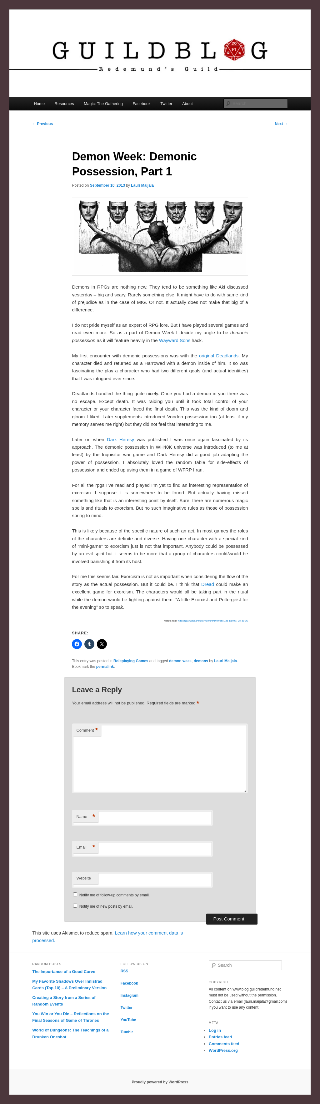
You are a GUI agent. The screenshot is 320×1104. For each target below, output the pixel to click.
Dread (207, 584)
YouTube (128, 1020)
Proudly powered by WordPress (160, 1082)
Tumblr (127, 1032)
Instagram (129, 995)
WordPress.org (223, 1050)
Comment (87, 730)
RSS (124, 971)
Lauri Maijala (142, 185)
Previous (42, 124)
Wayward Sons (174, 340)
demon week (180, 661)
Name (85, 816)
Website (83, 878)
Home (39, 103)
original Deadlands (218, 355)
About (187, 103)
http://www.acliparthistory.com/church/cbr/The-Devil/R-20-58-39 (213, 620)
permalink (105, 666)
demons (201, 661)
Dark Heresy (120, 439)
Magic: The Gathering (103, 103)
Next (281, 124)
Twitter (166, 103)
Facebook (142, 103)
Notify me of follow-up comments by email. (114, 895)
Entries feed (220, 1037)
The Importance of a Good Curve (63, 971)
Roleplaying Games (130, 661)
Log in (215, 1030)
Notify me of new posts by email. (106, 906)
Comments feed (224, 1043)
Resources (64, 103)
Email (85, 847)
